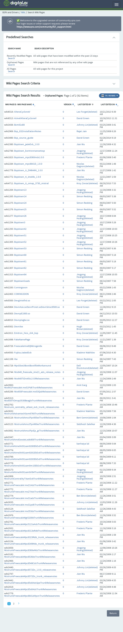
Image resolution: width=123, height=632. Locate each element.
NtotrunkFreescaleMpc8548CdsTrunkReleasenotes (30, 563)
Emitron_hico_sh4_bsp (26, 333)
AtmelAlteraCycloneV (25, 118)
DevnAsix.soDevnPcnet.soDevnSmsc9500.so (37, 307)
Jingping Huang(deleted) (85, 152)
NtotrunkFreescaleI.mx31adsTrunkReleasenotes (29, 498)
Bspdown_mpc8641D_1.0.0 (28, 164)
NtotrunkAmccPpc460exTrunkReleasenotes (36, 424)
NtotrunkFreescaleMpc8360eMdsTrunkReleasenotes (31, 550)
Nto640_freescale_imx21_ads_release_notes (37, 372)
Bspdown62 (20, 268)
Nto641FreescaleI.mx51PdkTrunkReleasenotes (28, 387)
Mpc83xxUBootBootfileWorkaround (32, 365)
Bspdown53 (20, 248)
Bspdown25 (20, 209)
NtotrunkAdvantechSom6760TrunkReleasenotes (29, 413)
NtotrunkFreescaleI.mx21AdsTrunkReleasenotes (29, 485)
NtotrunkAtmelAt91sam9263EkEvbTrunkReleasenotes (32, 459)
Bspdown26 (20, 216)
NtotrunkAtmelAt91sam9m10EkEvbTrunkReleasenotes (32, 465)
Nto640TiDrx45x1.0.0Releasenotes (31, 378)
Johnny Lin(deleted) (87, 124)
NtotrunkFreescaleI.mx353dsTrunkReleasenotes (29, 511)
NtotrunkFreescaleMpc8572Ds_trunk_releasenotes (30, 576)
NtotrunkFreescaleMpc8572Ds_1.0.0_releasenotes (30, 569)
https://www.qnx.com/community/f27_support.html (44, 26)
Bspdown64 (20, 274)
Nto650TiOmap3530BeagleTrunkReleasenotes (28, 400)
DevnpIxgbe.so (22, 320)
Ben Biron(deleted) (86, 495)
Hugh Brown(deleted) (85, 328)
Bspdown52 (20, 242)
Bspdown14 (20, 196)
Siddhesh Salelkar (86, 424)
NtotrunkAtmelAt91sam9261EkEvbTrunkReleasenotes (32, 452)
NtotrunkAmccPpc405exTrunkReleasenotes (36, 417)
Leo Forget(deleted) (87, 111)
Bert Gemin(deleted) (87, 417)
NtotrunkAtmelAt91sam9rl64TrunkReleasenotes (29, 472)
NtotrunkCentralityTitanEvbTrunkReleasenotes (28, 478)
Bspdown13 (20, 190)
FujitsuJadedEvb (23, 352)
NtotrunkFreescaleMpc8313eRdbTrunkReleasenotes (31, 530)
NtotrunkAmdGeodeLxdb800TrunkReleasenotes (29, 439)
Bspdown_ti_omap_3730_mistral (31, 183)
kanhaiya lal (83, 443)
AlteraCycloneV (22, 111)
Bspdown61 (20, 261)
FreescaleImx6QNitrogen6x (28, 346)
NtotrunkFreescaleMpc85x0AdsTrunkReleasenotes (30, 589)
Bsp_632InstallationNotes (27, 131)
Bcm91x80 (19, 124)
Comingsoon (21, 287)
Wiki (23, 12)
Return (113, 613)
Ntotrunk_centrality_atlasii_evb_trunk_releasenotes (31, 407)
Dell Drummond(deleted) (87, 367)
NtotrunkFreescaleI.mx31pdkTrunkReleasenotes (29, 504)
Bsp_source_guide (23, 137)
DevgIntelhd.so (22, 300)
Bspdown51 (20, 235)
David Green (83, 118)
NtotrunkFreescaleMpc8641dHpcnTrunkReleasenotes (32, 596)
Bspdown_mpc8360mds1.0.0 (29, 157)
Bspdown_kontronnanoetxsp (29, 151)
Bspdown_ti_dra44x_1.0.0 (27, 177)
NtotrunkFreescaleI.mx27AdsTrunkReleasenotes (29, 491)
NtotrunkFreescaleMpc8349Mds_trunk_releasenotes (31, 543)
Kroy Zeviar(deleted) (87, 183)
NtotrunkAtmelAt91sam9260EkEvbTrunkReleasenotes (32, 446)
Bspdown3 (19, 222)
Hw (16, 359)
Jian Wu (81, 144)
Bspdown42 (20, 229)
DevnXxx (18, 326)
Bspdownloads (22, 281)
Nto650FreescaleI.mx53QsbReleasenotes (35, 391)
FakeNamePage (22, 339)
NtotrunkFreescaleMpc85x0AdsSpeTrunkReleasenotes (32, 583)
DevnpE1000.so (22, 313)
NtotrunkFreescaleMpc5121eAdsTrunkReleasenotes (31, 524)
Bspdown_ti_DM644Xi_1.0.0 (28, 170)
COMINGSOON (21, 294)
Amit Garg (82, 385)
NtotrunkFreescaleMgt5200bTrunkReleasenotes (29, 517)
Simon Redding (84, 196)
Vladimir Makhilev (86, 352)
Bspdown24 (20, 203)
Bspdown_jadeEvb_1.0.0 (26, 144)
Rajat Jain (82, 131)
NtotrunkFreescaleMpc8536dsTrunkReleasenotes (29, 556)
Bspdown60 (20, 255)
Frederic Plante (84, 157)
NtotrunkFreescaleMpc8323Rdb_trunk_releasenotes (31, 537)
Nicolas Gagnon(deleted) (85, 165)
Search (11, 58)
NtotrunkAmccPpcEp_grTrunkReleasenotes (36, 430)
